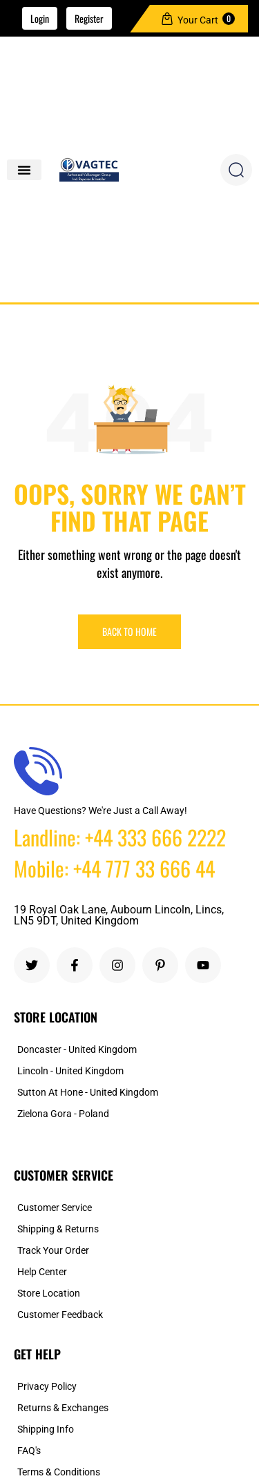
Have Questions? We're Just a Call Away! (100, 810)
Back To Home (129, 631)
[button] (24, 169)
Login (39, 18)
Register (89, 18)
